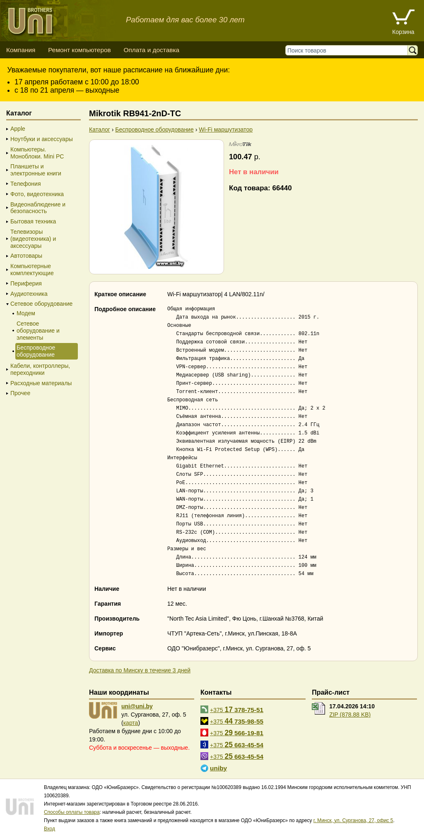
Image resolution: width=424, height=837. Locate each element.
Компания (20, 49)
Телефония (25, 183)
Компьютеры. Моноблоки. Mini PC (37, 153)
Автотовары (26, 255)
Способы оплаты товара (72, 812)
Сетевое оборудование (41, 303)
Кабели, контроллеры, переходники (40, 369)
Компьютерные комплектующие (32, 269)
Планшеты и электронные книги (35, 170)
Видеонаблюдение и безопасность (37, 208)
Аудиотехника (29, 293)
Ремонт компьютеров (79, 49)
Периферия (26, 283)
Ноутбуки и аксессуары (41, 139)
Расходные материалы (41, 383)
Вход (49, 829)
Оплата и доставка (151, 49)
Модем (26, 313)
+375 (236, 709)
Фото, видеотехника (37, 194)
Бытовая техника (33, 221)
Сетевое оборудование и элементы (38, 330)
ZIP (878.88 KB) (350, 714)
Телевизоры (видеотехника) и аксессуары (33, 238)
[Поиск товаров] (348, 50)
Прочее (20, 393)
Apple (17, 128)
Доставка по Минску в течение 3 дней (139, 670)
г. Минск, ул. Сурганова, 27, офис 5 (353, 820)
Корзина (403, 32)
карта (130, 722)
